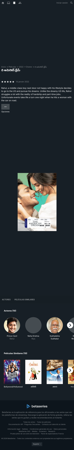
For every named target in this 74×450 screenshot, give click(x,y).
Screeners (43, 431)
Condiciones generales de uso (41, 429)
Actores (6, 299)
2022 (21, 67)
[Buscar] (71, 3)
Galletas (25, 429)
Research (51, 431)
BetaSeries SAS (24, 431)
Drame (29, 67)
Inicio (3, 67)
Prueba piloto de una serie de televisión (24, 434)
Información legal (14, 429)
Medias (34, 431)
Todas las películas (44, 422)
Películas (12, 67)
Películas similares (25, 299)
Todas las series (29, 422)
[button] (12, 328)
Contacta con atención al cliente (53, 424)
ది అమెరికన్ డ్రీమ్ (41, 67)
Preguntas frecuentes (32, 424)
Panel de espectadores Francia (52, 434)
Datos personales (60, 429)
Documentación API (16, 424)
